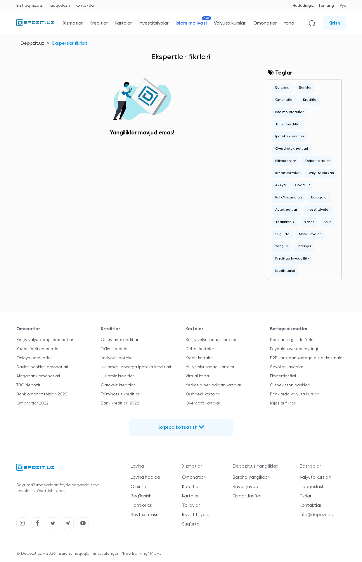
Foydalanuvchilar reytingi (294, 349)
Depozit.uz (32, 43)
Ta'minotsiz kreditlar (120, 394)
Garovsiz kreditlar (118, 385)
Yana (289, 23)
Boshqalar (319, 197)
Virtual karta (197, 376)
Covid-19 (302, 185)
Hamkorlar (141, 505)
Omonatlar (265, 23)
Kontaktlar (85, 6)
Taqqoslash (59, 6)
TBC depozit (28, 385)
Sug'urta (282, 234)
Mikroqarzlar (285, 161)
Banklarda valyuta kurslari (294, 394)
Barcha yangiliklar (251, 477)
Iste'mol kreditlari (289, 112)
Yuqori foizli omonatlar (38, 349)
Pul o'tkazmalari (288, 197)
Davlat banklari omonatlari (42, 367)
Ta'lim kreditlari (288, 124)
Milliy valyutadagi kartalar (210, 367)
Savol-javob (245, 487)
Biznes (309, 222)
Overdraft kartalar (203, 403)
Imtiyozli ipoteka (117, 358)
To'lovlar (191, 505)
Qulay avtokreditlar (119, 340)
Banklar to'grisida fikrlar (292, 340)
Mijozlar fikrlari (283, 403)
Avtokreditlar (286, 210)
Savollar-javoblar (286, 367)
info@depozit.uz (317, 515)
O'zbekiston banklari (290, 385)
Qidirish (138, 487)
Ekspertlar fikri (283, 376)
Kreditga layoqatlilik (292, 258)
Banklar (305, 87)
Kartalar (123, 23)
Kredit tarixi (285, 271)
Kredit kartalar (287, 173)
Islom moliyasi (191, 23)
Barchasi (282, 87)
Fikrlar (305, 496)
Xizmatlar (73, 23)
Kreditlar (99, 23)
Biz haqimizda (29, 6)
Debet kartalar (317, 161)
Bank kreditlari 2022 (120, 403)
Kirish (334, 23)
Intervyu (304, 246)
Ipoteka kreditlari (289, 136)
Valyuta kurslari (230, 23)
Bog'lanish (141, 496)
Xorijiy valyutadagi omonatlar (44, 340)
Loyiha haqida (145, 477)
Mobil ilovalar (310, 234)
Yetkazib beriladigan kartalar (213, 385)
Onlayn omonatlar (34, 358)
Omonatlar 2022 (32, 403)
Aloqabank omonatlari (38, 376)
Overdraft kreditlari (291, 149)
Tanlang (326, 6)
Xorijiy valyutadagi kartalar (211, 340)
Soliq (327, 222)
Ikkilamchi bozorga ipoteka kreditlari (136, 367)
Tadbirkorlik (284, 222)
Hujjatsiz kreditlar (117, 376)
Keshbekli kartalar (202, 394)
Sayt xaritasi (144, 515)
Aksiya (280, 185)
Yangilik (281, 246)
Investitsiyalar (154, 23)
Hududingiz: (303, 6)
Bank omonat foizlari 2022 (41, 394)
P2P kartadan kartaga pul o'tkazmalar (307, 358)
